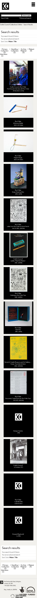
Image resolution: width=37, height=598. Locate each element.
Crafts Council (14, 87)
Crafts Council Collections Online (11, 25)
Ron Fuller (23, 87)
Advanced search (25, 18)
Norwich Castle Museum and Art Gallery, (17, 362)
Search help (4, 18)
